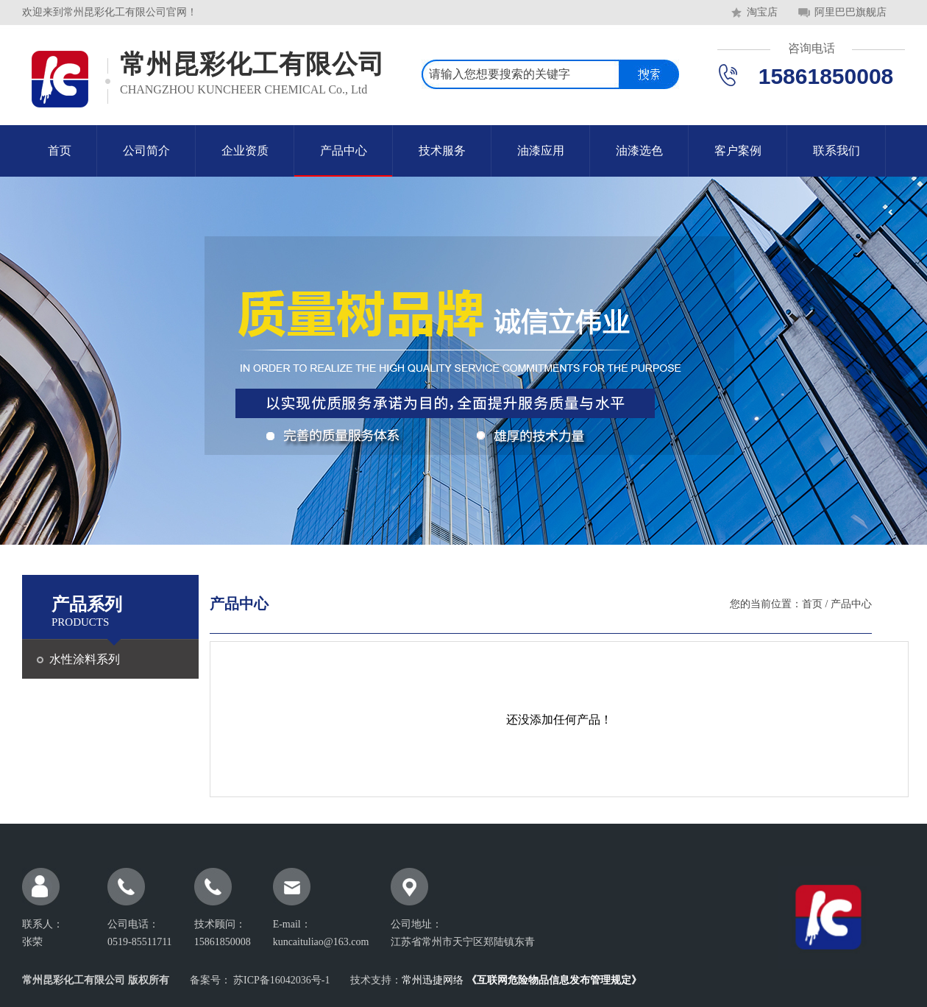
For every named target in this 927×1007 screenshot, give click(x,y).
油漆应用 (540, 150)
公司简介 (146, 150)
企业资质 (245, 150)
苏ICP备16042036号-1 (280, 980)
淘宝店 (762, 12)
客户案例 (737, 150)
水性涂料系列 (84, 659)
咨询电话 (811, 48)
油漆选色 (639, 150)
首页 (59, 150)
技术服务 (442, 150)
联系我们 (836, 150)
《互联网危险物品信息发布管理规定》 (554, 980)
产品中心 (343, 150)
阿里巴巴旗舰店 (850, 12)
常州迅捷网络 (433, 980)
